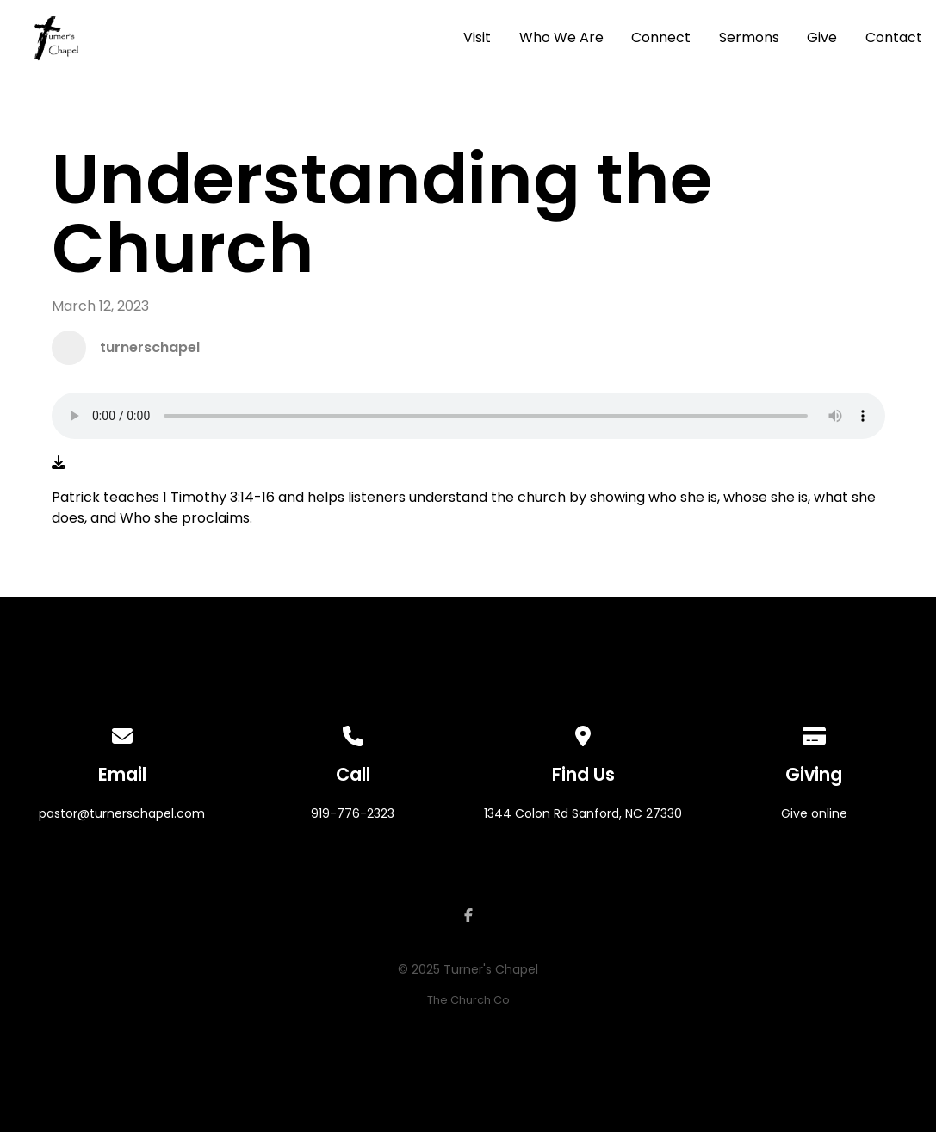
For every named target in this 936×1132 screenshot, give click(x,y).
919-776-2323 (352, 813)
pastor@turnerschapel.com (122, 813)
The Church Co (468, 1000)
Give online (814, 813)
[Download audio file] (58, 463)
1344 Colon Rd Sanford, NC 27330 (583, 813)
